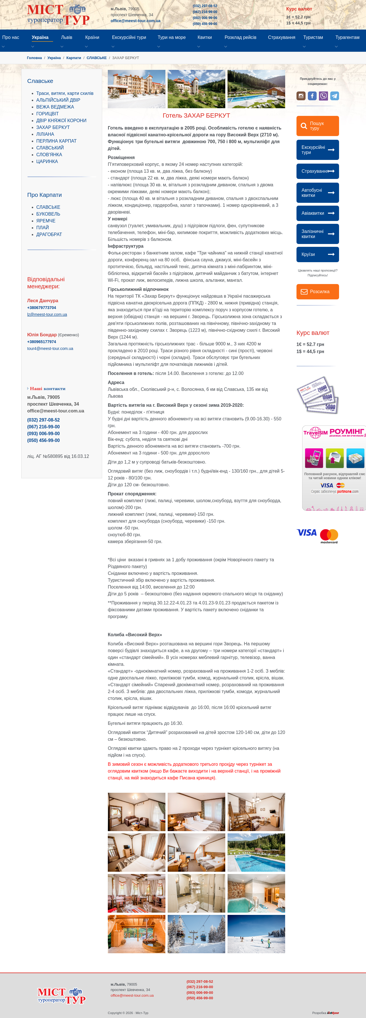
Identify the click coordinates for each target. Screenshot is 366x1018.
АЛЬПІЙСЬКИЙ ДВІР (58, 100)
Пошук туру (317, 126)
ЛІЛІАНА (45, 134)
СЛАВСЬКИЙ (50, 147)
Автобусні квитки (312, 193)
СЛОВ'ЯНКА (49, 154)
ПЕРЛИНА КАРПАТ (56, 141)
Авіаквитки (313, 213)
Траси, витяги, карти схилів (64, 93)
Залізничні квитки (312, 234)
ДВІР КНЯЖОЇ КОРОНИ (61, 120)
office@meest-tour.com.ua (135, 20)
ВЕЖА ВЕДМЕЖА (55, 107)
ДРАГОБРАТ (49, 234)
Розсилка (319, 291)
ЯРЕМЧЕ (45, 220)
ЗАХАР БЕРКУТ (53, 127)
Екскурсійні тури (313, 150)
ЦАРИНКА (47, 161)
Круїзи (308, 254)
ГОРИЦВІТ (47, 113)
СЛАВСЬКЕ (48, 207)
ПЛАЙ (42, 227)
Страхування (315, 171)
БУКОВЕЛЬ (48, 214)
